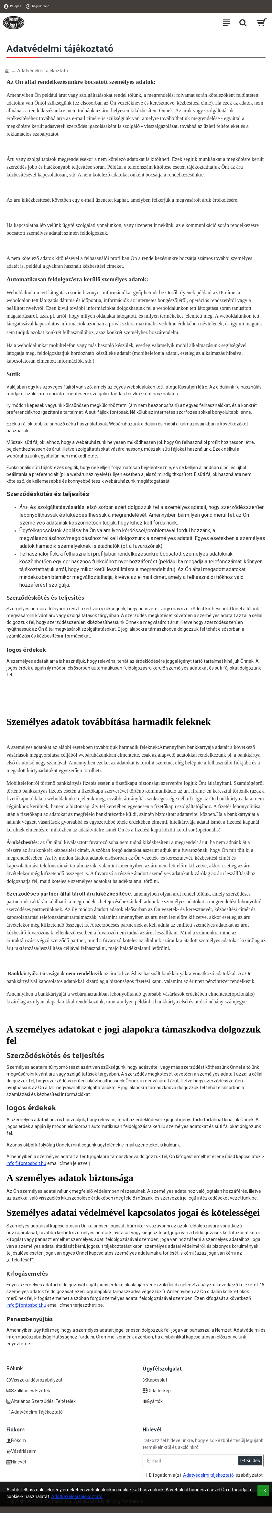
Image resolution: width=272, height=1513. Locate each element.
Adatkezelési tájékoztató (77, 1496)
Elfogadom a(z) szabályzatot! (203, 1475)
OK (263, 1490)
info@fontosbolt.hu (26, 1163)
